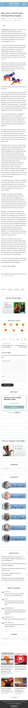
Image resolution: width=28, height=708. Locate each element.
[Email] (25, 339)
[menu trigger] (2, 4)
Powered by (14, 412)
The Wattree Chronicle (7, 275)
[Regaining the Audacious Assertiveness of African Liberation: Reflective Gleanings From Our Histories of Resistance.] (7, 660)
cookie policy (18, 703)
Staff (4, 18)
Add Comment (17, 18)
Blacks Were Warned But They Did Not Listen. (15, 619)
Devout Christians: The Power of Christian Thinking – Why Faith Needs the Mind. (14, 594)
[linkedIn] (17, 339)
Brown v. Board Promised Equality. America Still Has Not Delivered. (15, 625)
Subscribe (14, 407)
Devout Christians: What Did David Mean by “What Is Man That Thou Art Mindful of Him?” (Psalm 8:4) (15, 611)
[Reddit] (21, 339)
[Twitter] (13, 339)
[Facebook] (10, 339)
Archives (14, 634)
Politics (11, 20)
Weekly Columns (17, 20)
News (3, 20)
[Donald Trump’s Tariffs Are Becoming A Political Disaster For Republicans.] (21, 660)
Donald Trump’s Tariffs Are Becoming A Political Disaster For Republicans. (21, 668)
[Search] (26, 4)
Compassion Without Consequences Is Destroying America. (20, 690)
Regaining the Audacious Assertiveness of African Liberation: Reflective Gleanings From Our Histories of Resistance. (13, 558)
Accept (14, 706)
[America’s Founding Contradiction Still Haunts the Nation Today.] (7, 682)
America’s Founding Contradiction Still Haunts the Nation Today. (7, 690)
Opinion (6, 20)
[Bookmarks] (23, 4)
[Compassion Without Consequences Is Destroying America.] (21, 682)
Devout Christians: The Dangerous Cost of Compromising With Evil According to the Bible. (14, 602)
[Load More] (14, 697)
